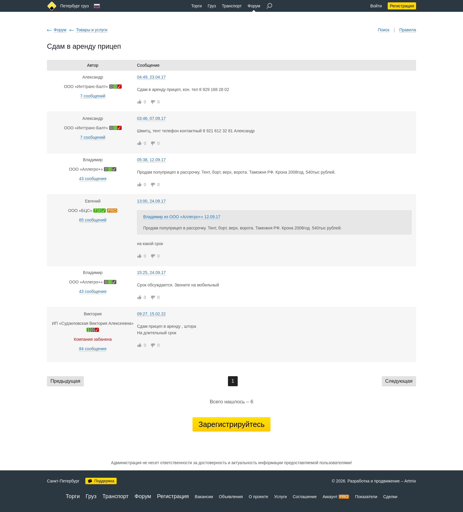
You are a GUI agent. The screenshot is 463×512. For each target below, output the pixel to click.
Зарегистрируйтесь (231, 424)
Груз (212, 6)
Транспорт (232, 6)
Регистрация (402, 6)
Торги (196, 6)
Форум (254, 6)
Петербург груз (74, 6)
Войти (376, 6)
